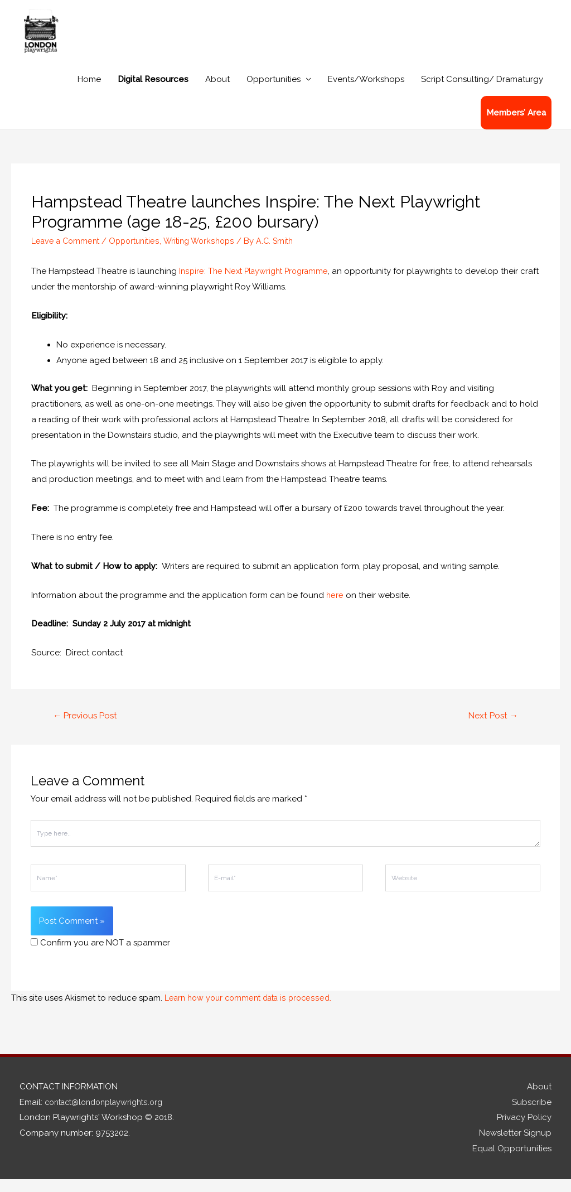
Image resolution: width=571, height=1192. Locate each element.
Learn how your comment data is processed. (252, 1011)
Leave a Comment (67, 253)
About (217, 91)
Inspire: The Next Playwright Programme (257, 283)
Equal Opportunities (511, 1161)
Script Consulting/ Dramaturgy (482, 91)
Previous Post (87, 728)
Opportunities (273, 91)
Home (89, 91)
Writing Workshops (208, 253)
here (335, 607)
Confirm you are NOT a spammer (100, 955)
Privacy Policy (524, 1131)
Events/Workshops (366, 91)
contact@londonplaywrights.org (109, 1115)
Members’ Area (516, 125)
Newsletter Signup (515, 1146)
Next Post (491, 728)
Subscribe (531, 1115)
